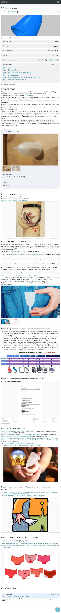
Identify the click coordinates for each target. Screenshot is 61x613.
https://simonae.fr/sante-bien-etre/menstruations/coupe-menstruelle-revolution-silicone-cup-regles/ (30, 545)
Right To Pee (43, 272)
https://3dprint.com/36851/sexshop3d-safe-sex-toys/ (16, 436)
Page (4, 11)
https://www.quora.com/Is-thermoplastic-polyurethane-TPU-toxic (22, 445)
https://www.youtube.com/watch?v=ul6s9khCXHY (15, 431)
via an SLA (11, 251)
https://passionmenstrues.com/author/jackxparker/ (16, 542)
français (54, 60)
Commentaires (12, 11)
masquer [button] (54, 64)
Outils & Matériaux (7, 131)
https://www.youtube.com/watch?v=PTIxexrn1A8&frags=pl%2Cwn (20, 276)
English (40, 60)
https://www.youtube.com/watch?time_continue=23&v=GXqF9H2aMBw (24, 495)
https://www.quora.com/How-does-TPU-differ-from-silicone (20, 443)
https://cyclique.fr (7, 547)
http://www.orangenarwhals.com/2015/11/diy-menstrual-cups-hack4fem (22, 434)
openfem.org (4, 121)
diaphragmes (30, 95)
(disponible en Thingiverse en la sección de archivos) (27, 254)
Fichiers (18, 131)
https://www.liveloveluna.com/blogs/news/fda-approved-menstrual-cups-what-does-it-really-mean (29, 438)
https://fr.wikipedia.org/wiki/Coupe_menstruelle (14, 200)
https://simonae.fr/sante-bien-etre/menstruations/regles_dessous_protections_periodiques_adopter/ (30, 543)
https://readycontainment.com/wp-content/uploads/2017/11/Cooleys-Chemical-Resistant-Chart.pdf (29, 440)
